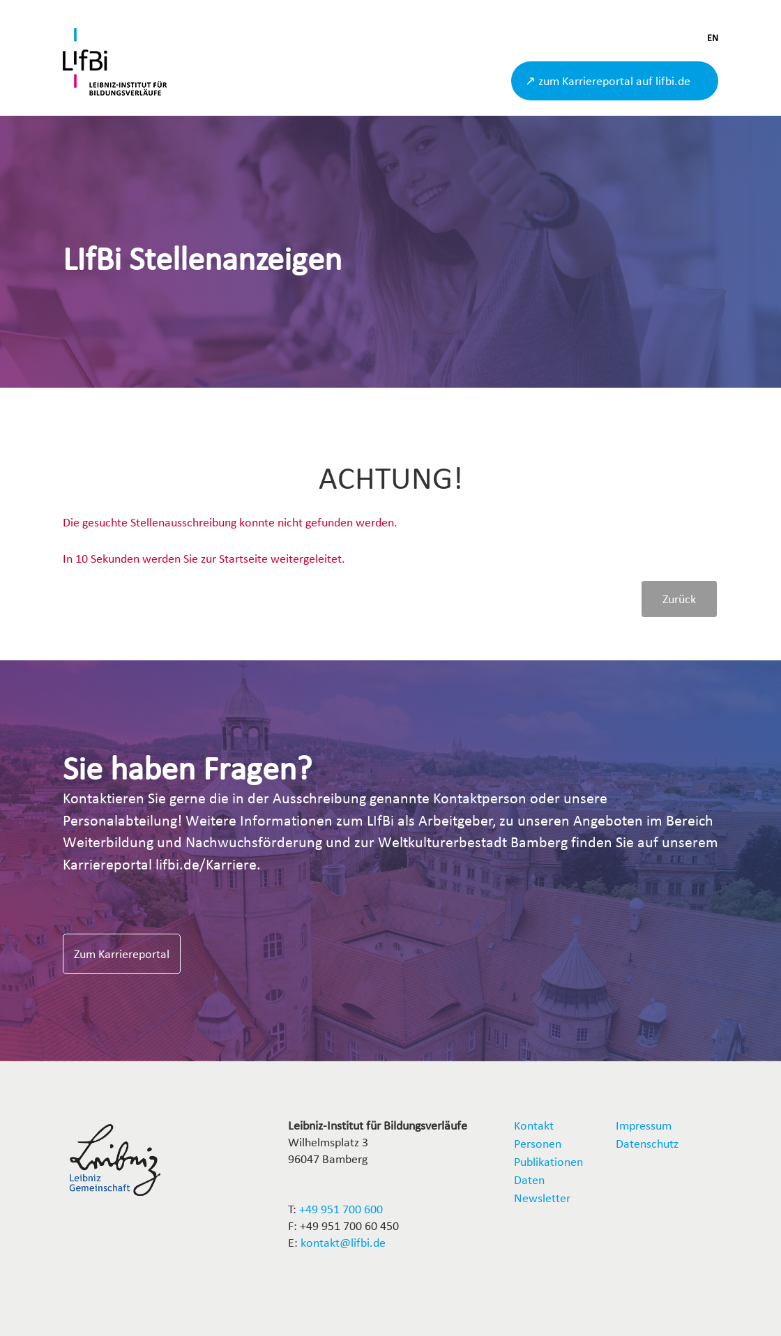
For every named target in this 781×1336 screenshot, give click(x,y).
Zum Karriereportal (121, 953)
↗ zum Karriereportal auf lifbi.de (607, 80)
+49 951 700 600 (341, 1208)
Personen (537, 1143)
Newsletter (542, 1197)
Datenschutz (647, 1143)
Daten (529, 1179)
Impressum (644, 1125)
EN (712, 38)
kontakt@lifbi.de (343, 1242)
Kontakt (534, 1125)
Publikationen (548, 1161)
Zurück (679, 598)
